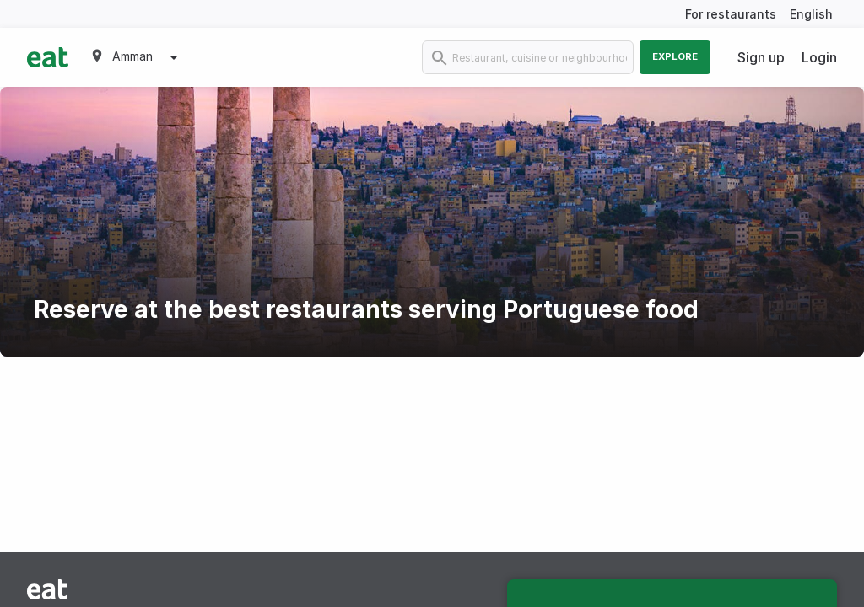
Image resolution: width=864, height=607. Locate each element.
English (811, 14)
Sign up (761, 57)
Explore (675, 56)
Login (819, 57)
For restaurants (730, 14)
